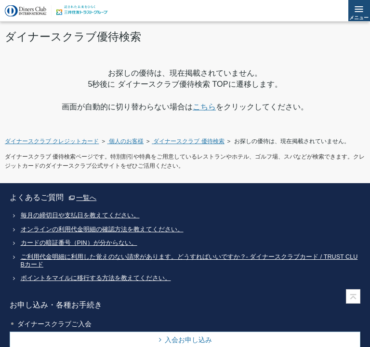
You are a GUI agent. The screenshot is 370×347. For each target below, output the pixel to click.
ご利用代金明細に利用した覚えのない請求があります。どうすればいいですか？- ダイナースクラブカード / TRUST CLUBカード (189, 260)
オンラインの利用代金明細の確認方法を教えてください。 (102, 229)
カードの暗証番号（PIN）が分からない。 (79, 243)
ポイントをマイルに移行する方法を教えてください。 (96, 278)
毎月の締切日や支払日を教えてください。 (80, 215)
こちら (204, 106)
